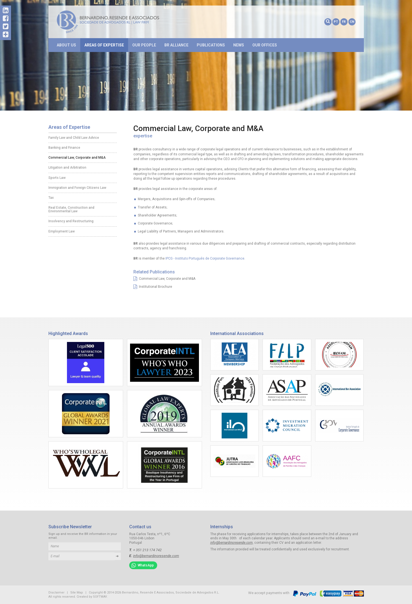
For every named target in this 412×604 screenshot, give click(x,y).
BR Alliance (176, 45)
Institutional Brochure (152, 287)
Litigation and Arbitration (67, 167)
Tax (51, 198)
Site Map (76, 592)
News (238, 45)
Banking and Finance (64, 148)
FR (344, 21)
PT (336, 21)
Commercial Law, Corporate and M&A (77, 158)
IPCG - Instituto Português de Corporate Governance (204, 258)
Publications (211, 45)
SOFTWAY (100, 596)
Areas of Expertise (104, 45)
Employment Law (61, 231)
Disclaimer (56, 592)
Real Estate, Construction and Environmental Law (71, 209)
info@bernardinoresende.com (156, 556)
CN (352, 21)
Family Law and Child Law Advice (73, 138)
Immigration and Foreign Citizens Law (77, 188)
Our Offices (264, 45)
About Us (66, 45)
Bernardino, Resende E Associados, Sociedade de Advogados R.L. (116, 22)
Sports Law (57, 178)
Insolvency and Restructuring (71, 221)
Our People (144, 45)
